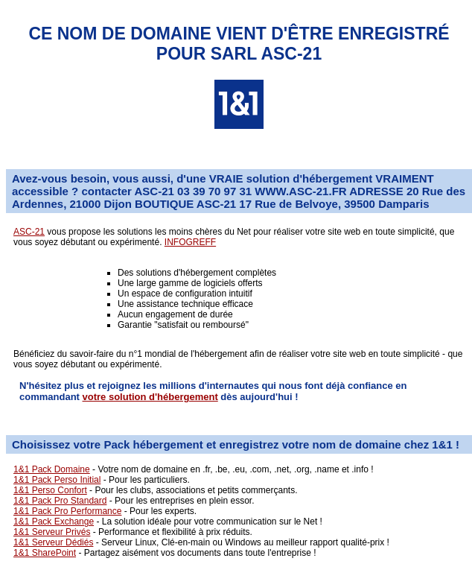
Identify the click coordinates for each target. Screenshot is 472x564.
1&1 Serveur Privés (51, 532)
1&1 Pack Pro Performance (67, 511)
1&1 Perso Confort (50, 490)
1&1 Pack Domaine (51, 469)
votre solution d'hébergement (150, 396)
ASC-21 (29, 231)
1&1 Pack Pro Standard (59, 500)
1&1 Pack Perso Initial (57, 480)
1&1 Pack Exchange (53, 521)
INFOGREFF (190, 242)
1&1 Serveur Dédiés (53, 542)
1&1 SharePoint (44, 553)
